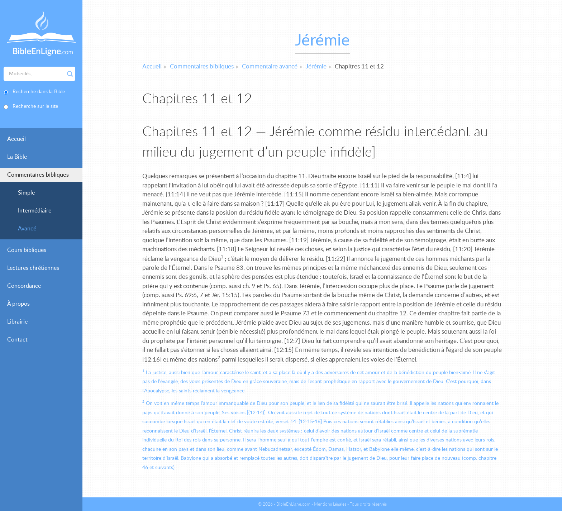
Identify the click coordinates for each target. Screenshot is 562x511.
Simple (26, 193)
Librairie (17, 322)
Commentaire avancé (269, 66)
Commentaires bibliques (38, 175)
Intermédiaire (34, 211)
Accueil (16, 139)
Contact (17, 340)
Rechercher (70, 74)
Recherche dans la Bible (39, 91)
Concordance (24, 286)
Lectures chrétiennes (33, 268)
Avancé (27, 228)
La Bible (17, 157)
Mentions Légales (330, 504)
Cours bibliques (26, 250)
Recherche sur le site (35, 106)
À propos (18, 304)
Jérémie (316, 66)
